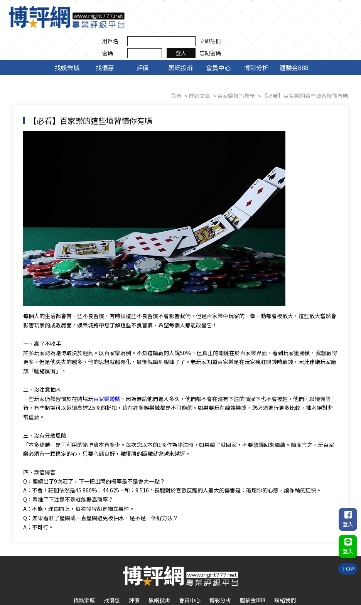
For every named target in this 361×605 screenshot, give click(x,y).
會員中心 (218, 41)
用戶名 (239, 11)
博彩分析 (256, 41)
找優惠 (105, 41)
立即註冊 (338, 11)
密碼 (236, 23)
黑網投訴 (180, 41)
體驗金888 (294, 41)
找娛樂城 (67, 41)
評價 (143, 41)
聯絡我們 (285, 576)
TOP (347, 566)
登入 (309, 23)
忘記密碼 (338, 23)
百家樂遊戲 (107, 373)
